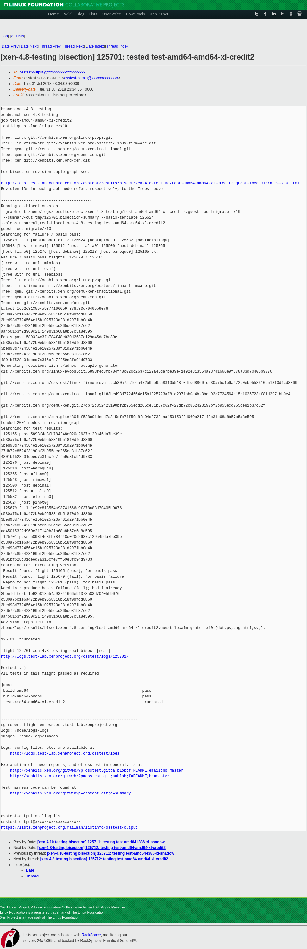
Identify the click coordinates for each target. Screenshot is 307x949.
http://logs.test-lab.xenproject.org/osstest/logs (65, 753)
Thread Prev (50, 46)
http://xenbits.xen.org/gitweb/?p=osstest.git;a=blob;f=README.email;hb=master (96, 770)
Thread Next (73, 46)
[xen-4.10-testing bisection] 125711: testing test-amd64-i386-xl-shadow (101, 842)
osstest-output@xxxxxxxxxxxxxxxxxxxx (52, 72)
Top (5, 36)
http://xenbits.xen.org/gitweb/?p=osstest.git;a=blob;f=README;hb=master (90, 776)
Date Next (29, 46)
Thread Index (117, 46)
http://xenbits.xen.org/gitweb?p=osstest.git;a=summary (70, 793)
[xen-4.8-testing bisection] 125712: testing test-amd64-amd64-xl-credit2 (101, 847)
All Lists (17, 36)
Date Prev (10, 46)
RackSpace (91, 935)
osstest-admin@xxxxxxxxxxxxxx (91, 78)
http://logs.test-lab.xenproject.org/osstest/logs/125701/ (64, 656)
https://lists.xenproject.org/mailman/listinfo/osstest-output (69, 827)
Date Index (95, 46)
